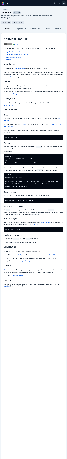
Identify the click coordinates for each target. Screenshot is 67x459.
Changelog (6, 397)
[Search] (59, 3)
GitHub (5, 400)
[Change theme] (54, 3)
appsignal (6, 12)
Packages (4, 9)
